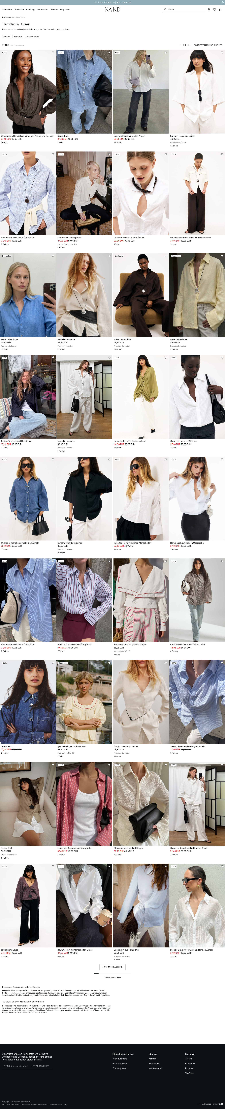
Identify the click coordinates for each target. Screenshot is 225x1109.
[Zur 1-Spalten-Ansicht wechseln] (180, 45)
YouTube (189, 1073)
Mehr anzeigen (63, 29)
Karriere (152, 1058)
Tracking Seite (119, 1068)
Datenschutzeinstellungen (58, 1104)
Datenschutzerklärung (29, 1104)
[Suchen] (184, 9)
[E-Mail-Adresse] (15, 1066)
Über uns (153, 1054)
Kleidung (6, 17)
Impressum (154, 1063)
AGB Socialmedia (13, 1104)
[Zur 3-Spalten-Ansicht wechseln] (189, 45)
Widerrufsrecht (120, 1058)
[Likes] (214, 9)
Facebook (190, 1063)
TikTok (188, 1058)
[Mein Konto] (209, 9)
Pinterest (189, 1068)
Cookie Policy (42, 1104)
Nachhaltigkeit (155, 1068)
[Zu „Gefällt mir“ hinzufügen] (53, 52)
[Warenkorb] (220, 9)
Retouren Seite (120, 1063)
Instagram (189, 1054)
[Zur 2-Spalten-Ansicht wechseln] (184, 45)
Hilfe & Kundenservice (123, 1054)
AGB (3, 1104)
